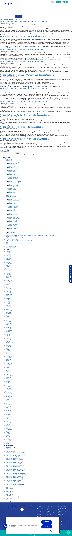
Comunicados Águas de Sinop (12, 475)
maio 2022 (8, 314)
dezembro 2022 (9, 304)
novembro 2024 (9, 273)
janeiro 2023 (8, 303)
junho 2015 (8, 429)
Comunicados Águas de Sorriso (12, 478)
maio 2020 (8, 347)
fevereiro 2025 (9, 269)
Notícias (7, 226)
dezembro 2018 (9, 371)
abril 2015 (8, 432)
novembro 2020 (9, 339)
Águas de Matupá (12, 171)
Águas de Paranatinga (13, 174)
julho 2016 (8, 411)
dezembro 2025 (9, 255)
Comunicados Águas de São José (13, 474)
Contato (7, 239)
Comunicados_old (9, 189)
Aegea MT (23, 150)
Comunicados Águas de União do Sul (14, 480)
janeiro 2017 (8, 403)
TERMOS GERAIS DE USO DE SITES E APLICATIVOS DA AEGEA (19, 236)
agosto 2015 (8, 426)
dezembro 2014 (9, 437)
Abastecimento (9, 442)
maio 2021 (8, 331)
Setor (7, 495)
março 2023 (8, 300)
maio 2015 (8, 430)
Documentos (8, 190)
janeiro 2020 (8, 353)
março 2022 (8, 317)
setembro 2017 (9, 392)
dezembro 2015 (9, 421)
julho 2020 (8, 345)
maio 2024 (8, 281)
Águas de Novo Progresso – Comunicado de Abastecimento (28, 70)
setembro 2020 (9, 342)
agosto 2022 (8, 310)
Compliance (39, 505)
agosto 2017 (8, 393)
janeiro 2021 (8, 336)
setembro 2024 (9, 275)
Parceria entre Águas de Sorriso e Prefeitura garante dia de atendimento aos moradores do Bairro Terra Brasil (30, 230)
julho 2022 (8, 311)
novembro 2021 (9, 322)
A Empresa (39, 501)
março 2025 (8, 267)
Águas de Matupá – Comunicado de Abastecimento (24, 45)
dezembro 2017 (9, 387)
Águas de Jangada (12, 167)
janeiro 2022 (8, 320)
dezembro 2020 (9, 338)
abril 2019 (8, 365)
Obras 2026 (39, 512)
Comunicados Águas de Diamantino (13, 455)
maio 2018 (8, 381)
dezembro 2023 (9, 288)
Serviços (49, 501)
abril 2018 (8, 382)
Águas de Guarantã (12, 165)
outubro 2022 (8, 307)
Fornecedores (54, 6)
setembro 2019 (9, 358)
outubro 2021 (8, 324)
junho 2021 (8, 329)
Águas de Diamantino (13, 164)
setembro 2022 (9, 309)
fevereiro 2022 (9, 318)
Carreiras (47, 6)
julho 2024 (8, 278)
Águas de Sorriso (12, 185)
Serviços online (64, 6)
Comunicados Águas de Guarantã (13, 456)
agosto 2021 (8, 327)
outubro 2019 (8, 357)
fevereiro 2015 (9, 434)
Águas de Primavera (12, 179)
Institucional (8, 486)
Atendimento (8, 445)
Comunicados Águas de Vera (12, 481)
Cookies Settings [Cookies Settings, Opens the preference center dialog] (46, 530)
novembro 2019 (9, 356)
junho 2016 (8, 412)
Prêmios (7, 491)
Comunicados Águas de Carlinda (13, 451)
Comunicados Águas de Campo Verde (14, 449)
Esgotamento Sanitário (11, 192)
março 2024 (8, 284)
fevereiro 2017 (9, 401)
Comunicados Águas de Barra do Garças (14, 448)
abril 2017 (8, 398)
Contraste (59, 2)
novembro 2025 (9, 256)
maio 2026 (8, 248)
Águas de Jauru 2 (9, 154)
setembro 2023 (9, 292)
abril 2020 (8, 349)
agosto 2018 (8, 376)
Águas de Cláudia (12, 161)
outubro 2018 (8, 374)
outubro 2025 (8, 257)
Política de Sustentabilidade (12, 234)
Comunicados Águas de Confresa (13, 453)
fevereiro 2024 (9, 285)
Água (7, 237)
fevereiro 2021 (9, 335)
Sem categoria (9, 493)
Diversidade (8, 484)
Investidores (39, 506)
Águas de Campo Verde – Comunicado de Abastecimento (27, 110)
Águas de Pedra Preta (13, 175)
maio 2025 (8, 264)
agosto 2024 (8, 277)
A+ (63, 2)
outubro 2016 (8, 407)
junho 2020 (8, 346)
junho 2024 (8, 280)
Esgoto (7, 485)
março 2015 (8, 433)
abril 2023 (8, 299)
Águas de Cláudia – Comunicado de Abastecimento (24, 97)
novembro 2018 (9, 372)
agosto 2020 (8, 343)
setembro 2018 (9, 375)
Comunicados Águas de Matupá (13, 462)
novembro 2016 (9, 405)
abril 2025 (8, 266)
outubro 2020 (8, 340)
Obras (7, 488)
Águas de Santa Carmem (13, 181)
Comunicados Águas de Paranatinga (14, 466)
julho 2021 (8, 328)
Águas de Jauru (11, 168)
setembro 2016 (9, 408)
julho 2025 (8, 262)
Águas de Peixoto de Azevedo (15, 176)
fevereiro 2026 (9, 252)
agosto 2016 (8, 410)
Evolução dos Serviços (10, 243)
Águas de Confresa (12, 163)
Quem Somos (9, 240)
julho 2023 (8, 295)
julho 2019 (8, 361)
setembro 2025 (9, 259)
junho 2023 (8, 296)
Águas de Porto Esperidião (14, 178)
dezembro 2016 (9, 404)
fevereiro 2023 (9, 302)
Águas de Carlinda (12, 160)
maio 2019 (8, 364)
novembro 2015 (9, 422)
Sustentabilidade (62, 501)
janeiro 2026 (8, 253)
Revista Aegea (11, 228)
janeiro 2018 (8, 386)
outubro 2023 (8, 291)
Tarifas (7, 496)
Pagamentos (8, 489)
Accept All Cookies (46, 522)
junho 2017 (8, 396)
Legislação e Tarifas (10, 193)
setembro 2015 (9, 425)
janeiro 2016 (8, 419)
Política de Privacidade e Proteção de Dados (36, 533)
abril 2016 (8, 415)
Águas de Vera (11, 187)
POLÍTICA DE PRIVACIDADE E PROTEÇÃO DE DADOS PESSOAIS (19, 233)
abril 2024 (8, 282)
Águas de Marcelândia (13, 170)
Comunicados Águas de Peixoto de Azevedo (15, 469)
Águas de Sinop (11, 183)
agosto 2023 (8, 293)
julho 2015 (8, 428)
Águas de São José (12, 182)
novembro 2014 (9, 439)
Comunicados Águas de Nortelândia (13, 463)
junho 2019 (8, 363)
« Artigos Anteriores (4, 147)
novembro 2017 (9, 389)
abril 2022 (8, 316)
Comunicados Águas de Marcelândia (14, 460)
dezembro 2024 (9, 271)
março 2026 (8, 251)
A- (67, 2)
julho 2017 (8, 394)
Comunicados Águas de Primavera (13, 471)
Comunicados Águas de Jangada (13, 457)
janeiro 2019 (8, 369)
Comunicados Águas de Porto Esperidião (14, 470)
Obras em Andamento (13, 477)
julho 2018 (8, 378)
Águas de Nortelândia (13, 172)
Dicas (7, 482)
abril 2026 (8, 249)
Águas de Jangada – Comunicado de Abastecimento (24, 32)
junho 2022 (8, 313)
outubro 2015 (8, 423)
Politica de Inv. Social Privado (12, 232)
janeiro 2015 (8, 436)
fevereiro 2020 (9, 351)
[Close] (56, 520)
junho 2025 (8, 263)
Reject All (46, 526)
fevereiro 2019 (9, 368)
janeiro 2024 (8, 287)
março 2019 (8, 367)
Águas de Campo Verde (13, 158)
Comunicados (9, 156)
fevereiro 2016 (9, 418)
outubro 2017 (8, 390)
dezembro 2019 (9, 354)
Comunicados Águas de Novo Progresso (14, 464)
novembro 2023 (9, 289)
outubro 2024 (8, 274)
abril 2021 (8, 332)
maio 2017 (8, 397)
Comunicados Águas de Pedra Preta (13, 467)
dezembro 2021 (9, 321)
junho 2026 (8, 246)
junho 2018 (8, 379)
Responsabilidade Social (11, 241)
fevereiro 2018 (9, 385)
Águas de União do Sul (13, 186)
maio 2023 (8, 298)
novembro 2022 (9, 306)
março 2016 (8, 416)
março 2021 (8, 334)
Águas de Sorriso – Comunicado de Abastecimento (24, 17)
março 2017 (8, 400)
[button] (5, 526)
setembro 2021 (9, 325)
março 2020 (8, 350)
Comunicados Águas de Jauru (12, 459)
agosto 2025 (8, 260)
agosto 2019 (8, 360)
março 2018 (8, 383)
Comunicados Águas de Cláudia (12, 452)
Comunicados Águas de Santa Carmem (14, 473)
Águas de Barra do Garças (14, 157)
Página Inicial (8, 229)
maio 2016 (8, 414)
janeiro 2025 (8, 270)
